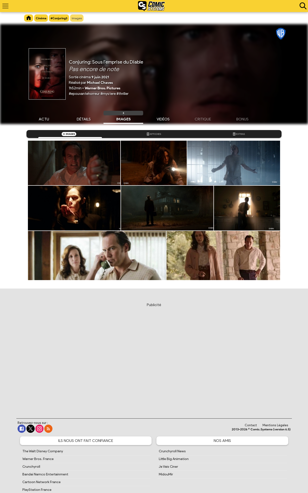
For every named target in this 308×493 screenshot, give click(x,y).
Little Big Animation (174, 459)
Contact (251, 425)
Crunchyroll (31, 467)
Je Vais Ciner (168, 467)
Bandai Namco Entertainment (45, 474)
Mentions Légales (275, 425)
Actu (44, 118)
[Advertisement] (154, 356)
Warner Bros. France (38, 459)
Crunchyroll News (172, 451)
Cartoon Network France (41, 482)
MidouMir (166, 474)
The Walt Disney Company (42, 451)
